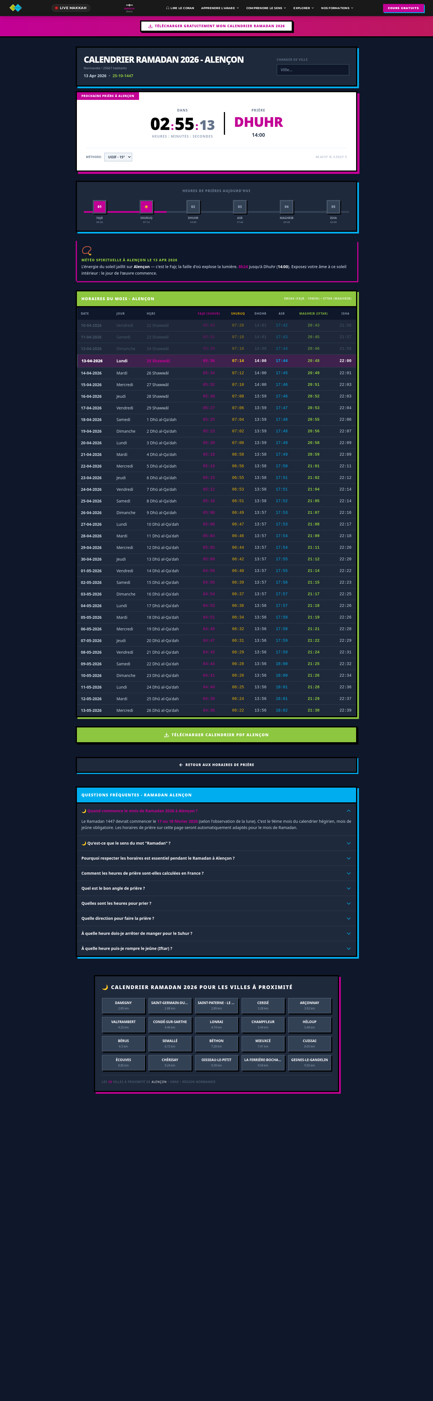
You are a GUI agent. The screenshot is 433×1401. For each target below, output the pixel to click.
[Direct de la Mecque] (71, 8)
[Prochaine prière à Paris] (129, 8)
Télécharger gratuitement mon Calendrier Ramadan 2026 (216, 26)
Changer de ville (292, 60)
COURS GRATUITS (403, 8)
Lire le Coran (180, 8)
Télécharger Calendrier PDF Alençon (216, 734)
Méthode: (94, 157)
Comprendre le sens (266, 8)
